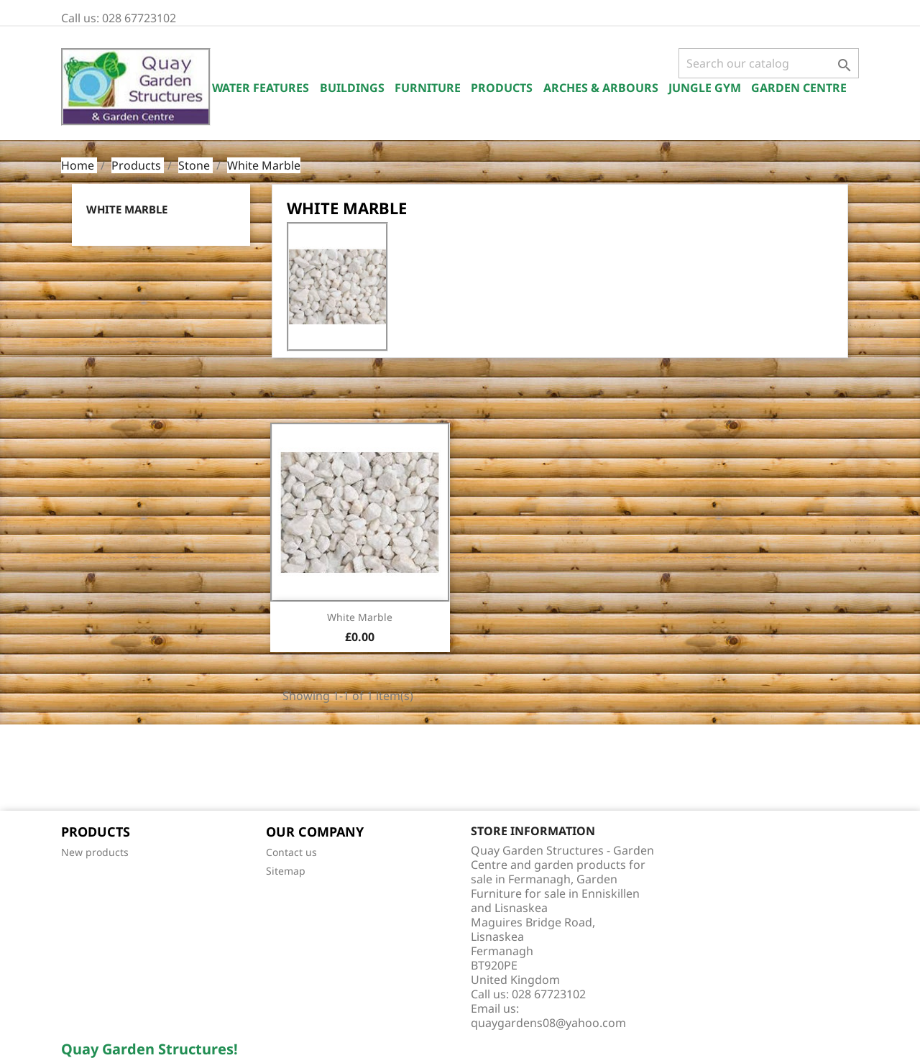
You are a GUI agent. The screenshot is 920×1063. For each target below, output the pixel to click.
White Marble (126, 209)
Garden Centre (799, 88)
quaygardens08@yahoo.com (548, 1023)
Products (502, 88)
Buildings (352, 88)
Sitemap (285, 871)
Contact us (291, 852)
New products (95, 852)
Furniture (428, 88)
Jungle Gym (704, 88)
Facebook (77, 769)
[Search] (768, 63)
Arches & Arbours (600, 88)
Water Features (260, 88)
